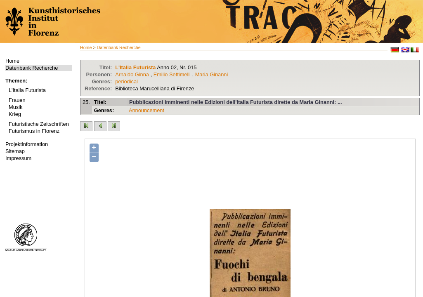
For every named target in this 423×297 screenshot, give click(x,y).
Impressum (18, 158)
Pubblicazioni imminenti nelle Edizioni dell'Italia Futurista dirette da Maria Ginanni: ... (235, 102)
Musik (15, 107)
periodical (126, 81)
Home (12, 61)
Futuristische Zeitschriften (39, 124)
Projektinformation (26, 144)
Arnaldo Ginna (132, 74)
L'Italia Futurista (27, 90)
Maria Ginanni (211, 74)
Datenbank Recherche (31, 68)
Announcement (146, 110)
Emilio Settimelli (172, 74)
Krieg (15, 114)
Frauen (17, 100)
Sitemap (15, 151)
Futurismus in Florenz (34, 131)
